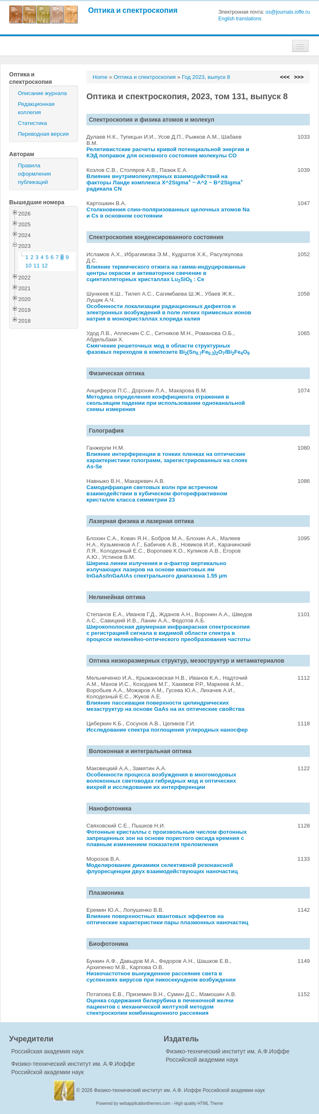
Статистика (32, 123)
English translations (240, 19)
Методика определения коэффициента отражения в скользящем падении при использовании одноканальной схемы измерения (165, 403)
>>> (299, 77)
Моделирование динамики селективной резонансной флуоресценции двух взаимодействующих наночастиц (162, 868)
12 (45, 265)
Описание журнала (42, 93)
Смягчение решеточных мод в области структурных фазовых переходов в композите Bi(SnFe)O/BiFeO (168, 349)
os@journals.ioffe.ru (287, 12)
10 (28, 265)
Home (100, 77)
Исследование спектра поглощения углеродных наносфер (167, 730)
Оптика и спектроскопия (133, 10)
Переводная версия (43, 134)
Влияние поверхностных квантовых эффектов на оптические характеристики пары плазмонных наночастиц (167, 919)
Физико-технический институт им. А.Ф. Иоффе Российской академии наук (179, 1090)
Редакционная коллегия (36, 108)
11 (37, 265)
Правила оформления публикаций (34, 173)
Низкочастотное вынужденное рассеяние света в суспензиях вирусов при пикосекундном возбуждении (161, 976)
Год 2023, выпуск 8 (206, 77)
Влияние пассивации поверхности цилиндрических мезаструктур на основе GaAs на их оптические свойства (165, 706)
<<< (285, 77)
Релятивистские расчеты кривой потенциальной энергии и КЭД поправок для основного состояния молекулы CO (167, 152)
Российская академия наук (47, 1051)
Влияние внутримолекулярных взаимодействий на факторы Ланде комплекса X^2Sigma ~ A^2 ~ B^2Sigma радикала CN (164, 182)
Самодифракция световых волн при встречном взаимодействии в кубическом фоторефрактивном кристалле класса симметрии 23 (156, 493)
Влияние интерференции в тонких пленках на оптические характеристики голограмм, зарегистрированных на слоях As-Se (167, 460)
